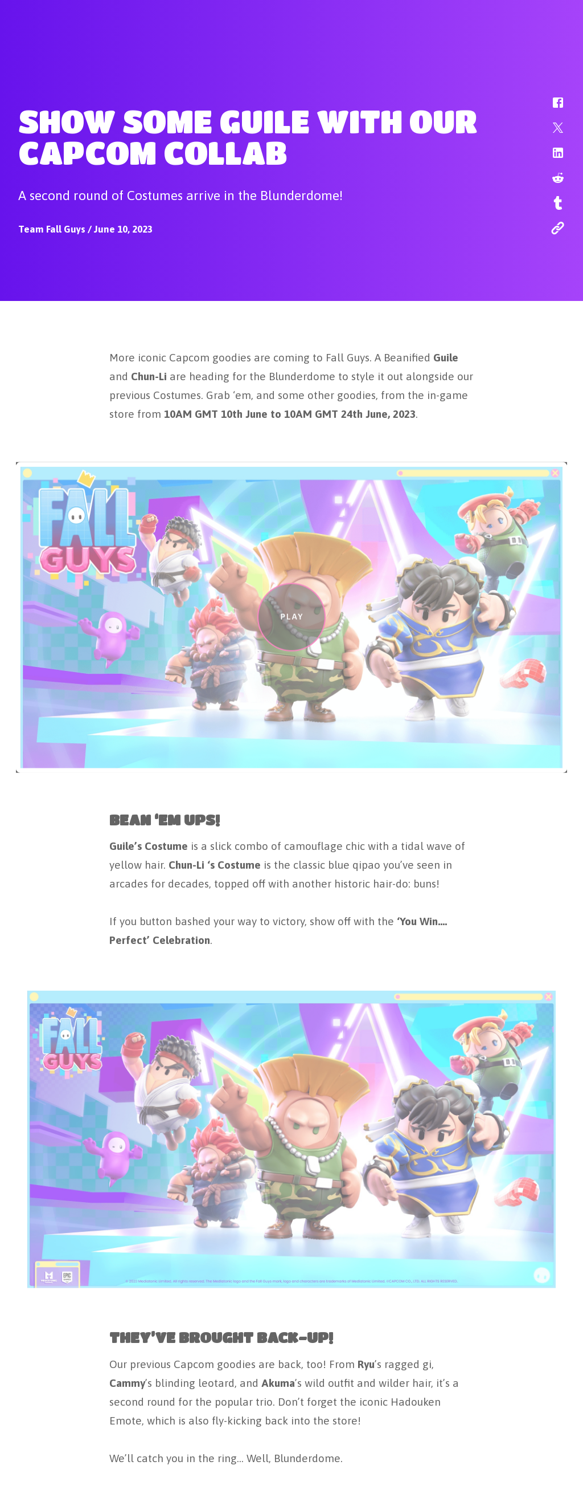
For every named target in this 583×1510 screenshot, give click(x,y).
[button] (550, 108)
